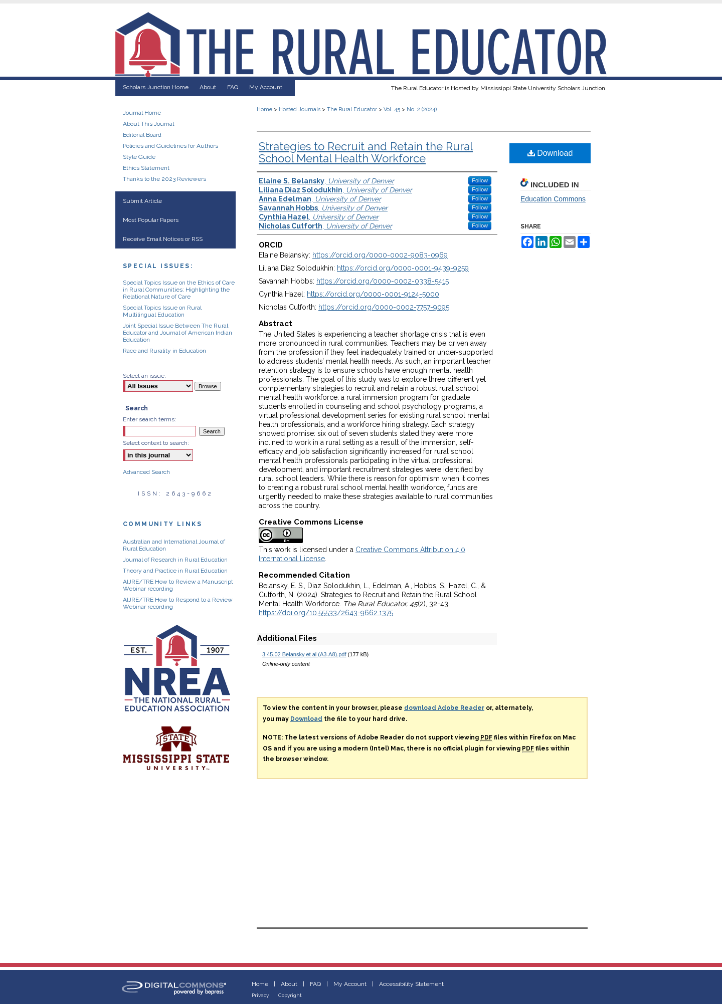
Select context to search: (156, 442)
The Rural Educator (352, 109)
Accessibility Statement (411, 983)
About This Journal (148, 123)
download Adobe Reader (444, 707)
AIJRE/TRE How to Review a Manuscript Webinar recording (178, 585)
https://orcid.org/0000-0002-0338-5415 (382, 281)
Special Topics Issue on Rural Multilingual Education (162, 311)
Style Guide (139, 156)
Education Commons (553, 199)
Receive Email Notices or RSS (163, 238)
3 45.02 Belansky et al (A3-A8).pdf (304, 654)
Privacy (260, 995)
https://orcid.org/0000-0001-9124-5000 (373, 294)
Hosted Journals (299, 109)
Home (264, 109)
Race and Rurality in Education (164, 350)
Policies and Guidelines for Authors (170, 145)
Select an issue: (144, 375)
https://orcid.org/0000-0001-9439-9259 (403, 268)
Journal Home (142, 112)
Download (550, 153)
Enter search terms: (149, 419)
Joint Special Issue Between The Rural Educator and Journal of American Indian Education (177, 332)
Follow (480, 180)
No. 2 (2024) (422, 109)
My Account (350, 983)
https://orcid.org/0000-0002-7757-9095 (383, 307)
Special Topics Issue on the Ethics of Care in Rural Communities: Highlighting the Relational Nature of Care (179, 289)
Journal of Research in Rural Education (175, 559)
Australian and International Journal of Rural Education (174, 545)
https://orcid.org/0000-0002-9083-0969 (380, 255)
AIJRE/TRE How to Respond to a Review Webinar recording (178, 603)
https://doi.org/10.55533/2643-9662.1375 (326, 613)
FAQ (315, 983)
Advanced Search (146, 471)
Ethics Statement (146, 167)
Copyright (290, 995)
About (289, 983)
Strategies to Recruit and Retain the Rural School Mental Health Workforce (366, 152)
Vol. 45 (392, 109)
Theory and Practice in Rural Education (175, 570)
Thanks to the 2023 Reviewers (164, 178)
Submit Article (142, 200)
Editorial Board (142, 134)
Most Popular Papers (150, 219)
